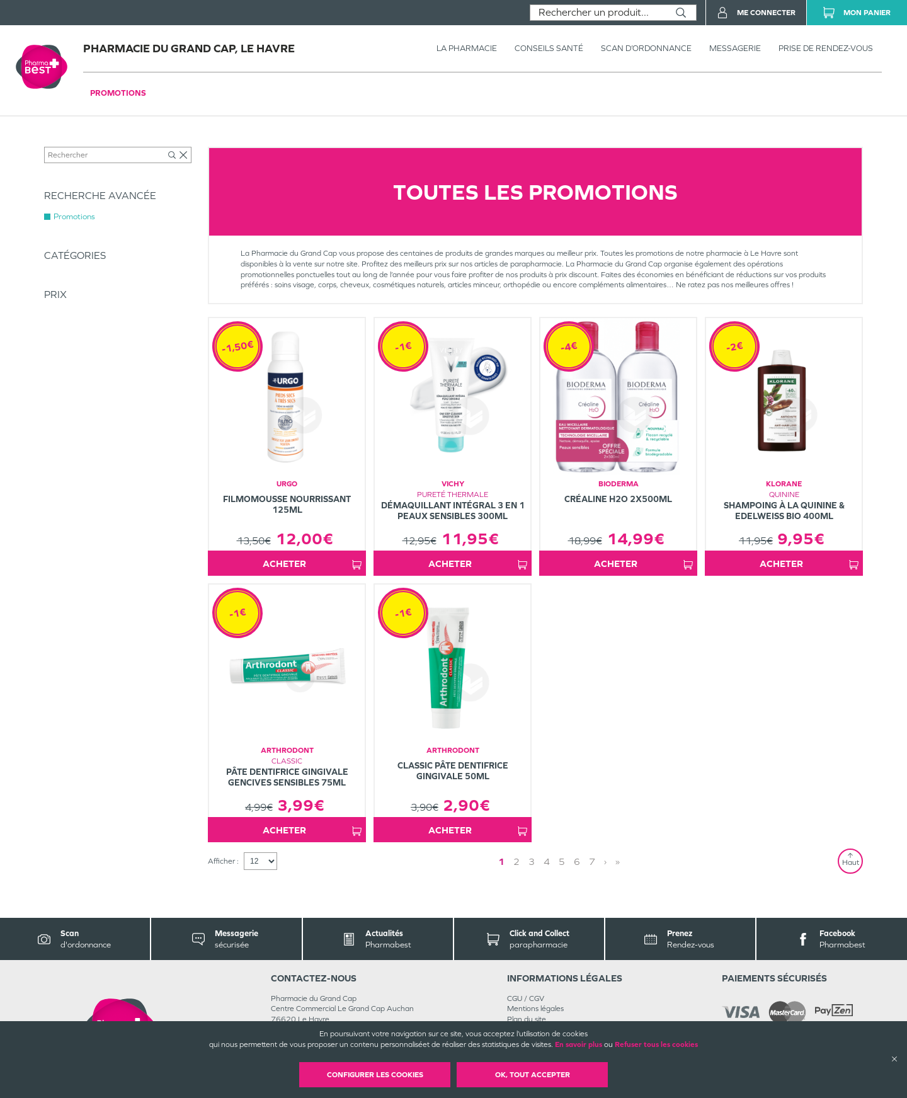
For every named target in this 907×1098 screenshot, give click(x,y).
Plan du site (526, 1019)
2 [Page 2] (516, 861)
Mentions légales (535, 1008)
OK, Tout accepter (532, 1074)
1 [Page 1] (501, 861)
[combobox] (598, 12)
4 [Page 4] (547, 861)
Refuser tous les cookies (656, 1044)
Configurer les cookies (375, 1074)
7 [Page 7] (592, 861)
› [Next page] (605, 861)
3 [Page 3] (531, 861)
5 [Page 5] (562, 861)
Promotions (118, 93)
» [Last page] (617, 861)
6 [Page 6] (577, 861)
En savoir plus (578, 1044)
